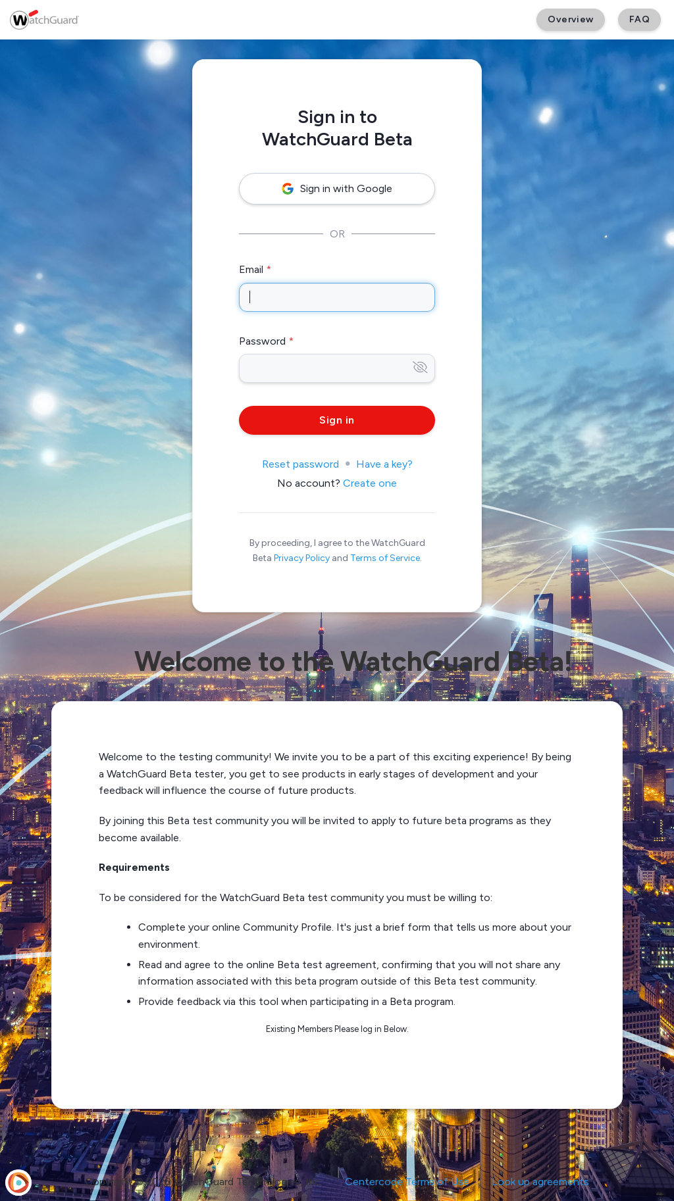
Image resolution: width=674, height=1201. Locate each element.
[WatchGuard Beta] (44, 19)
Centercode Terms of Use (407, 1181)
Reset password (300, 464)
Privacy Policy (302, 558)
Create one (370, 483)
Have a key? (384, 464)
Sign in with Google (337, 188)
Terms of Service (385, 558)
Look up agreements (540, 1181)
